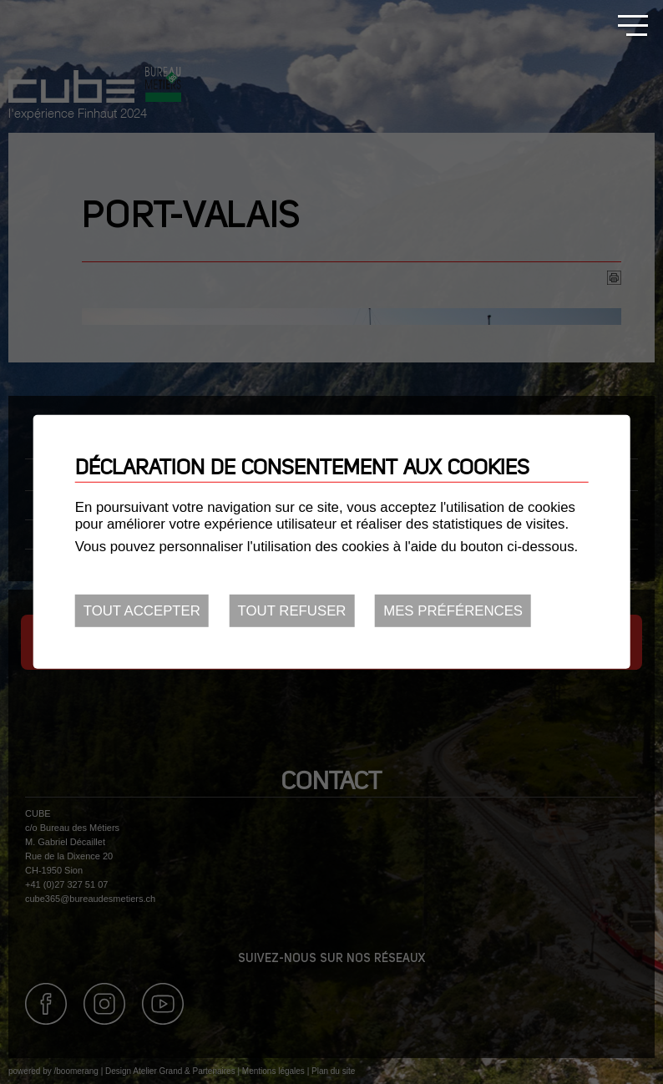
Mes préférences (453, 611)
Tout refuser (292, 611)
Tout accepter (142, 611)
